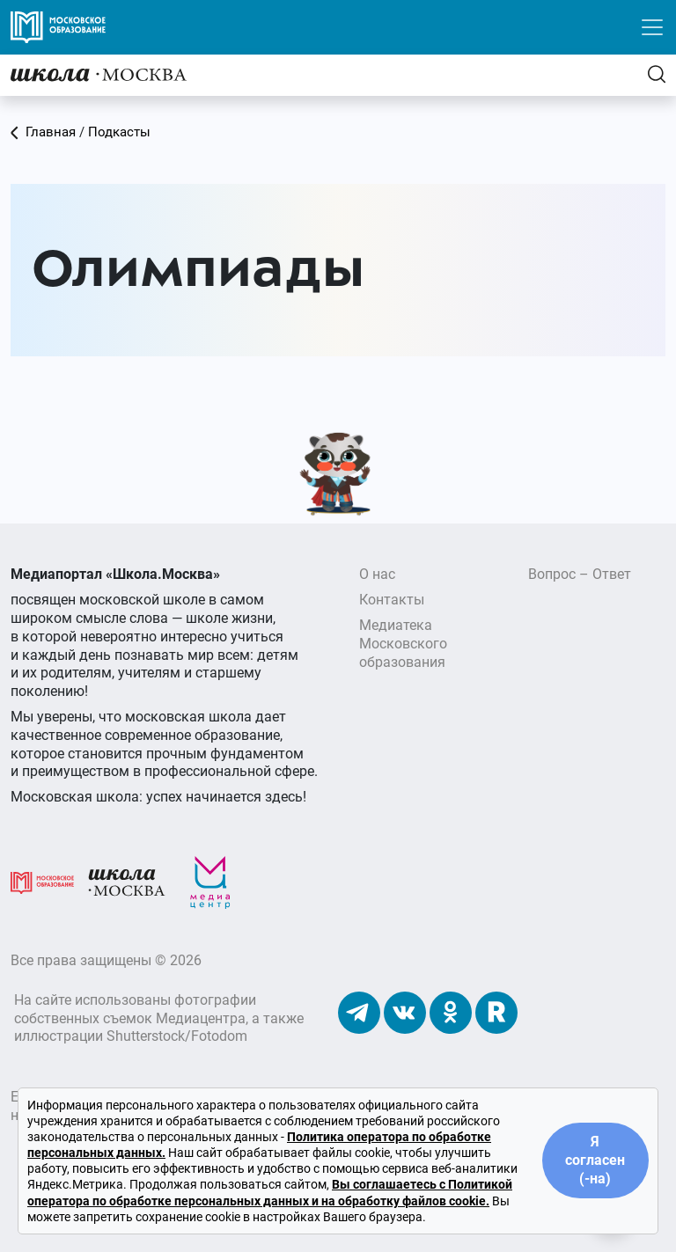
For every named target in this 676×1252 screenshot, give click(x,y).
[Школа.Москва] (126, 882)
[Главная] (99, 74)
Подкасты (119, 132)
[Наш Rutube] (496, 1012)
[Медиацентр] (210, 882)
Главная (43, 132)
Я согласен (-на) (595, 1160)
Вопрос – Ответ (579, 574)
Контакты (391, 599)
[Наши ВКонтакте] (405, 1012)
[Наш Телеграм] (359, 1012)
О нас (377, 574)
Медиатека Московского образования (403, 643)
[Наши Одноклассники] (451, 1012)
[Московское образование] (42, 882)
